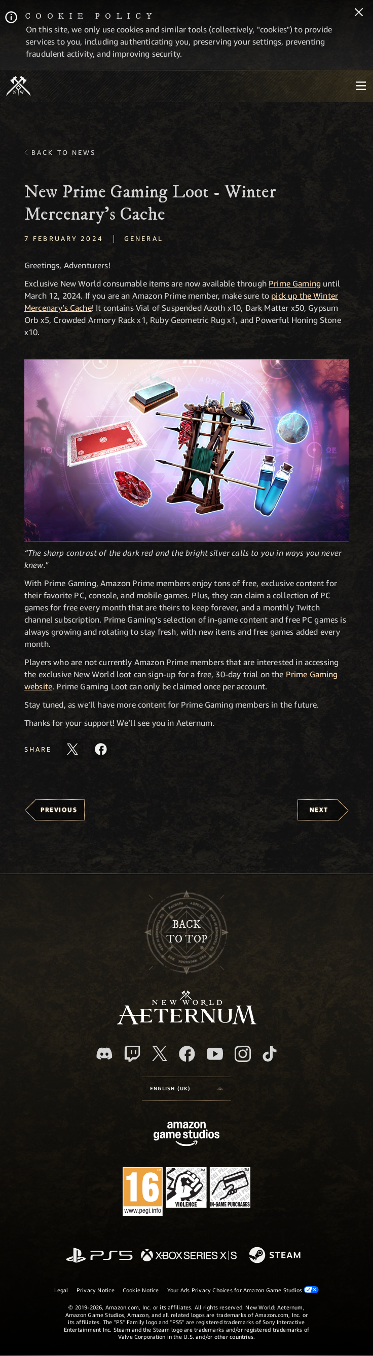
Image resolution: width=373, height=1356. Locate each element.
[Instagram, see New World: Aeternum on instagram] (243, 1054)
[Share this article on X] (72, 749)
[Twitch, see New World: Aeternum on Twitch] (132, 1054)
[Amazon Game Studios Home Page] (186, 1135)
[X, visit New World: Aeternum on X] (159, 1053)
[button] (186, 450)
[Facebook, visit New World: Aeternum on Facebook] (187, 1054)
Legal (61, 1290)
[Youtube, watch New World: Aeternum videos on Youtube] (215, 1054)
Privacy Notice (96, 1290)
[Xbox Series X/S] (189, 1256)
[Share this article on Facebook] (101, 749)
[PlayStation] (99, 1256)
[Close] (359, 13)
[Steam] (276, 1256)
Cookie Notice (141, 1290)
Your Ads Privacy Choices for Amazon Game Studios (243, 1289)
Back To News (63, 152)
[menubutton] (361, 86)
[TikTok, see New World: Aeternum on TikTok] (270, 1054)
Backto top (186, 932)
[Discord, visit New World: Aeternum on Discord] (104, 1053)
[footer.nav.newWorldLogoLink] (186, 1021)
